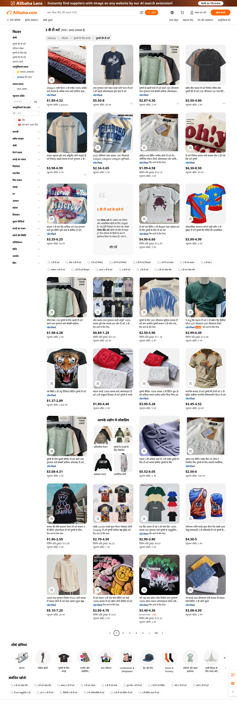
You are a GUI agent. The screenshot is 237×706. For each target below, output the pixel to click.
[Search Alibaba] (92, 12)
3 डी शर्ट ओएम (88, 685)
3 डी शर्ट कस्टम (187, 262)
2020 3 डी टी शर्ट (104, 269)
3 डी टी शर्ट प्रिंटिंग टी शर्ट (121, 692)
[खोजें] (151, 12)
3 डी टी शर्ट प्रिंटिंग (156, 685)
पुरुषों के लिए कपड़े (82, 38)
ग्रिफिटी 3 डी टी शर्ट (68, 692)
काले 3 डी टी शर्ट (201, 685)
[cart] (182, 13)
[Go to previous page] (110, 633)
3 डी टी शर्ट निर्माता (118, 262)
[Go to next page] (163, 633)
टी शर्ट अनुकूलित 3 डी (20, 692)
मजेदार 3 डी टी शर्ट (56, 269)
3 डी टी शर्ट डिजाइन (142, 262)
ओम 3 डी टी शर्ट (179, 685)
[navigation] (25, 331)
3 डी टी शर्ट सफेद (165, 262)
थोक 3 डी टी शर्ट (73, 262)
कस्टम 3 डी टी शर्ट (66, 685)
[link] (232, 674)
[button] (142, 12)
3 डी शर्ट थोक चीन (163, 269)
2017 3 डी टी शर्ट (45, 692)
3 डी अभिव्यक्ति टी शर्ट (94, 692)
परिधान (64, 38)
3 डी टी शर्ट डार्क (109, 685)
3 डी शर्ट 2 (206, 262)
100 (156, 633)
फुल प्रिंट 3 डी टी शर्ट (132, 685)
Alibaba (51, 38)
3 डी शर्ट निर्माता (95, 262)
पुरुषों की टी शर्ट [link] (103, 38)
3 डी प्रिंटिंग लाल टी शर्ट (149, 692)
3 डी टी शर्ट (53, 262)
